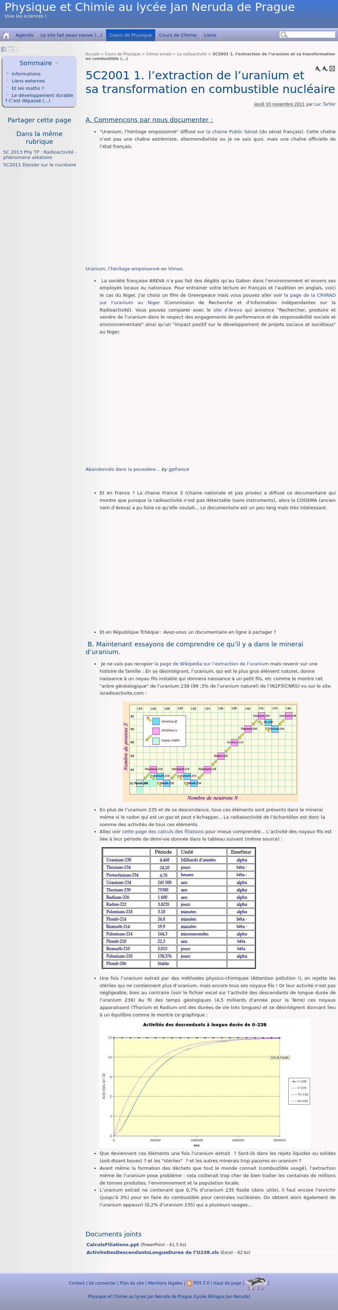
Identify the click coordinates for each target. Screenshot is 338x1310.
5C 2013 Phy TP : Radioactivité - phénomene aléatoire (40, 154)
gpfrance (178, 469)
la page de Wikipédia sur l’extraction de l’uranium (211, 663)
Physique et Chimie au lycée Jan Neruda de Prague (150, 7)
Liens (210, 35)
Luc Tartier (325, 104)
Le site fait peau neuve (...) (71, 35)
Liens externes (28, 81)
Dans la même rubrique (39, 137)
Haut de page (227, 1282)
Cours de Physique (130, 35)
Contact (76, 1282)
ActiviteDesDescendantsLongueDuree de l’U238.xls (153, 1252)
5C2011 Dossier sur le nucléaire (39, 164)
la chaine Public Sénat (232, 131)
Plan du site (132, 1282)
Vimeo (175, 268)
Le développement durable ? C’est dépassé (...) (39, 98)
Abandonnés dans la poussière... (123, 469)
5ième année (158, 54)
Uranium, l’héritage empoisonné (122, 268)
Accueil (92, 54)
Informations (26, 73)
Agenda (24, 35)
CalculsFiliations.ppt (113, 1244)
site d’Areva (227, 310)
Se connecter (102, 1282)
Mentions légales (165, 1282)
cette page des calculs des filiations (163, 831)
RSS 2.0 (198, 1282)
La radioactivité (192, 54)
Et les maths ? (24, 88)
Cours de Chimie (178, 35)
